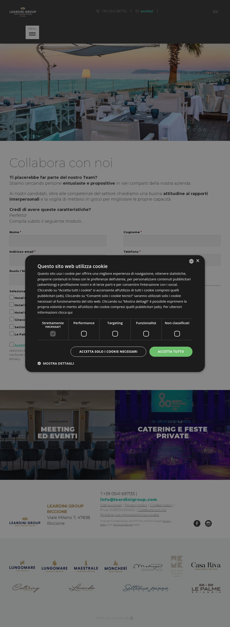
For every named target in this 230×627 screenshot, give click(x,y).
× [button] (197, 261)
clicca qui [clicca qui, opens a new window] (65, 312)
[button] (56, 363)
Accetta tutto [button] (171, 351)
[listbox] (191, 261)
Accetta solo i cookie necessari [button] (108, 351)
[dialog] (115, 313)
